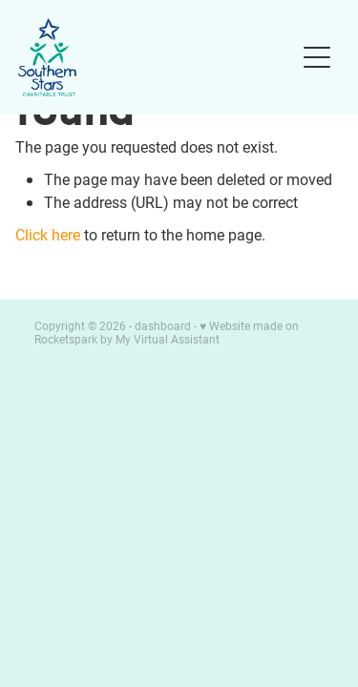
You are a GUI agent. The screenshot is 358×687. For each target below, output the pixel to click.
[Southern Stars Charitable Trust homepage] (156, 57)
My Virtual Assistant (168, 338)
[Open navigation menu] (317, 57)
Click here (47, 234)
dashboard (163, 325)
